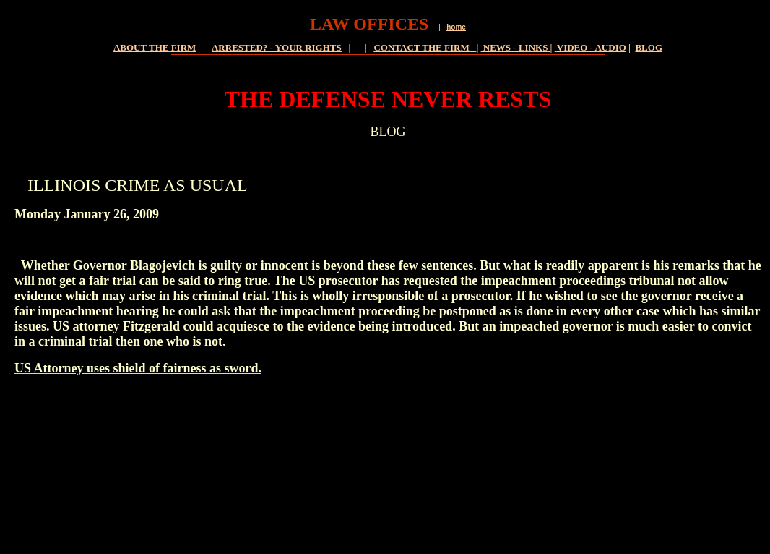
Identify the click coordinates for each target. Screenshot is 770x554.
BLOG (648, 47)
